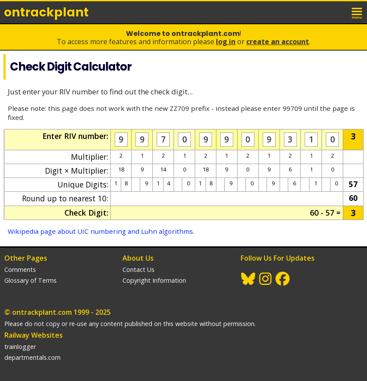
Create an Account (277, 41)
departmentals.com (32, 357)
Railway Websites (33, 335)
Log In (225, 41)
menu (357, 12)
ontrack (46, 12)
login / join (338, 12)
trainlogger (20, 346)
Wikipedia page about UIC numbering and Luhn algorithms (100, 231)
